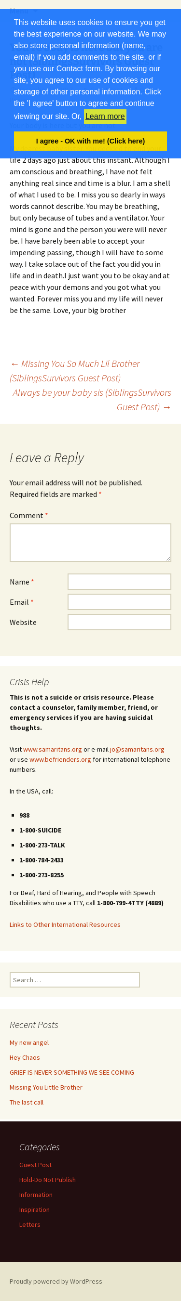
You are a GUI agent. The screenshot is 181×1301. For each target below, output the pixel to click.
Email (22, 602)
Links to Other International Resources (65, 924)
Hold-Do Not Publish (47, 1179)
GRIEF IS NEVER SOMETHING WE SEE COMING (72, 1072)
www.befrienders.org (60, 759)
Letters (30, 1224)
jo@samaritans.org (137, 749)
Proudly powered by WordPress (56, 1281)
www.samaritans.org (52, 749)
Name (22, 581)
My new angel (29, 1042)
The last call (26, 1102)
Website (23, 622)
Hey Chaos (25, 1057)
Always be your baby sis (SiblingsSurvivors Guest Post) (92, 399)
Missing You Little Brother (46, 1087)
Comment (29, 515)
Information (36, 1194)
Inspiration (34, 1209)
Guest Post (35, 1164)
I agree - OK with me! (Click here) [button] (90, 141)
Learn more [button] (105, 116)
